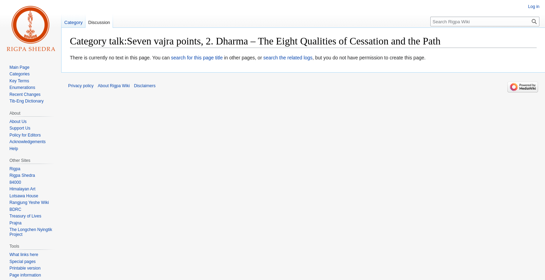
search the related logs (287, 57)
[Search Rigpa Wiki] (484, 21)
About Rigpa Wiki (114, 85)
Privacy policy (80, 85)
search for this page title (197, 57)
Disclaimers (144, 85)
